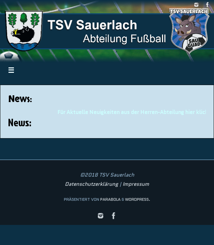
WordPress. (137, 199)
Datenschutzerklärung (91, 184)
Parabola (110, 199)
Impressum (136, 184)
